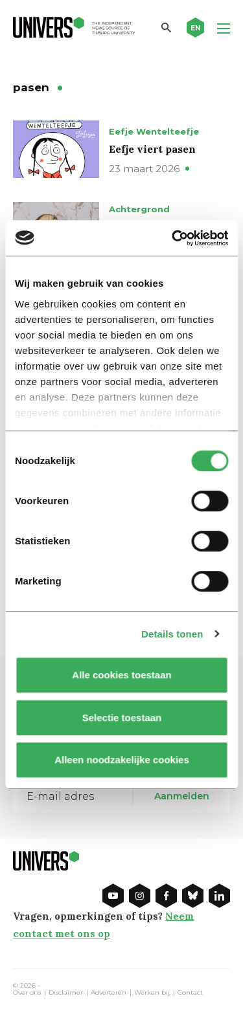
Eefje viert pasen (152, 148)
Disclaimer (66, 993)
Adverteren (108, 993)
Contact (190, 993)
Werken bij (152, 993)
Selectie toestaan (121, 717)
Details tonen (172, 633)
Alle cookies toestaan (121, 674)
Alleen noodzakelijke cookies (121, 759)
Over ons (27, 993)
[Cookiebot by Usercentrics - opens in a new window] (173, 238)
